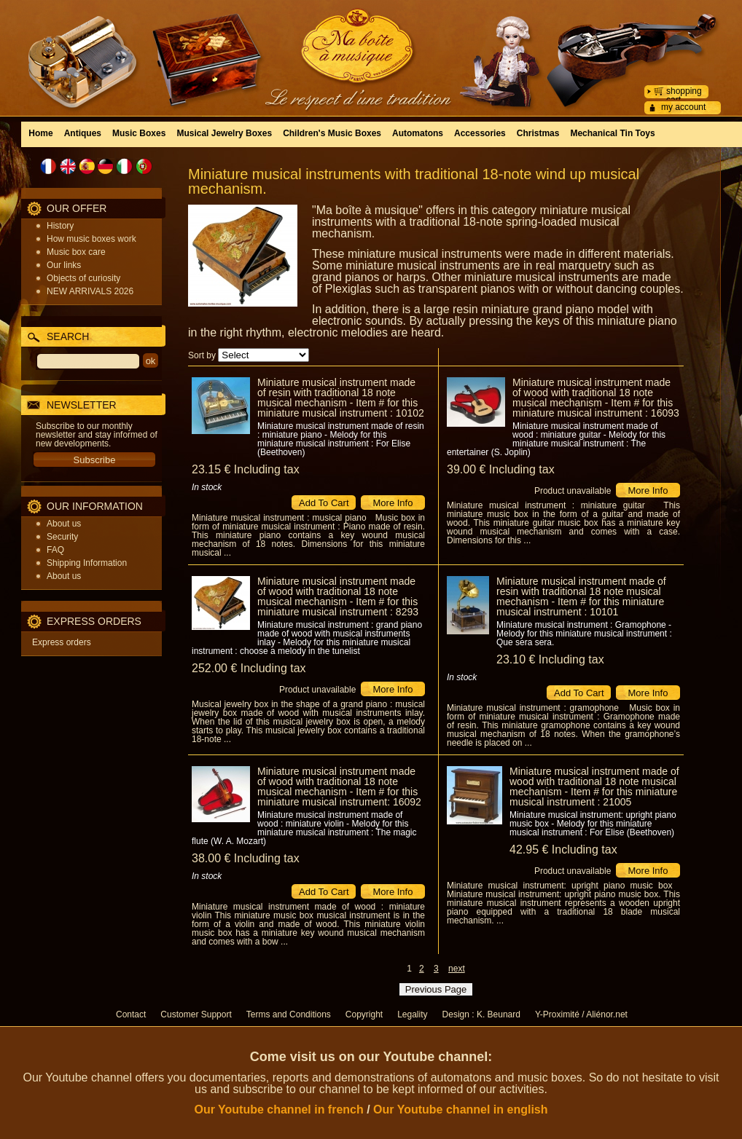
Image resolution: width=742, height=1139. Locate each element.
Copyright (364, 1014)
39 (501, 469)
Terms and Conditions (288, 1014)
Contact (131, 1014)
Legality (412, 1014)
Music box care (76, 252)
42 (563, 849)
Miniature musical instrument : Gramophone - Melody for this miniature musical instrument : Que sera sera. (584, 633)
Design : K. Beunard (481, 1014)
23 (246, 469)
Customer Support (195, 1014)
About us (64, 524)
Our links (64, 265)
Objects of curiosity (83, 278)
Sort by (202, 355)
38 (246, 858)
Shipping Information (87, 563)
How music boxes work (91, 239)
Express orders (61, 642)
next (456, 968)
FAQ (55, 550)
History (60, 226)
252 (249, 668)
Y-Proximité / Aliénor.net (581, 1014)
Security (62, 537)
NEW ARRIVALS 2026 (90, 291)
